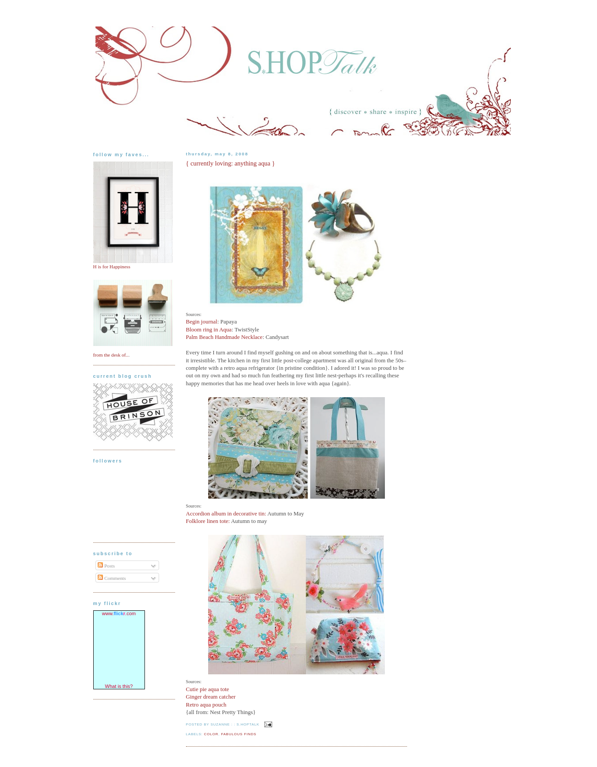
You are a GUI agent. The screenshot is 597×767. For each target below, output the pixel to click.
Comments (112, 578)
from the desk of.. (111, 354)
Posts (106, 565)
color (211, 734)
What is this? (119, 686)
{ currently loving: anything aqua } (230, 163)
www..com (119, 613)
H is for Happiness (111, 266)
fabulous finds (238, 734)
